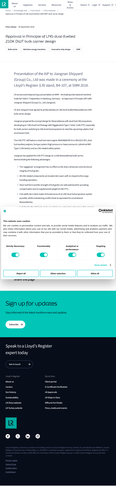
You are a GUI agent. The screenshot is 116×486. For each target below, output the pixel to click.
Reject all (21, 273)
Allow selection (57, 273)
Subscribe (13, 324)
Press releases (50, 10)
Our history (11, 392)
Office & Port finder (54, 403)
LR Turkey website (14, 408)
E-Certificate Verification (56, 387)
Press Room (35, 10)
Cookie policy (11, 468)
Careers (9, 387)
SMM (78, 49)
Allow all (95, 273)
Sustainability (12, 397)
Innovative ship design (60, 49)
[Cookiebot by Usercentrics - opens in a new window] (101, 211)
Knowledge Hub (20, 10)
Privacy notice (11, 461)
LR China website (13, 403)
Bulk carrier (12, 49)
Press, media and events (56, 408)
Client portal (50, 382)
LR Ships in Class (52, 397)
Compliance (11, 472)
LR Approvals (51, 392)
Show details (100, 265)
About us (10, 382)
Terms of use (11, 464)
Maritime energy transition (34, 49)
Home (8, 10)
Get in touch (15, 364)
